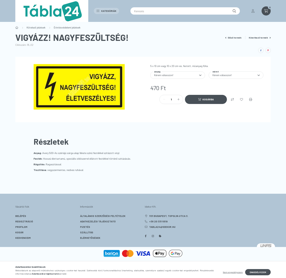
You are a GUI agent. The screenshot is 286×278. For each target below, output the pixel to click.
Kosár (19, 232)
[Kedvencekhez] (241, 99)
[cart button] (266, 11)
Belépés (20, 215)
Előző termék (233, 37)
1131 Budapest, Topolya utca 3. (168, 215)
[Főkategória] (16, 28)
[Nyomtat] (250, 99)
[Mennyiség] (171, 99)
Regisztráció (24, 221)
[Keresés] (185, 11)
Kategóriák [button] (106, 10)
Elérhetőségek (90, 237)
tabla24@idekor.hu (162, 226)
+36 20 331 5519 (158, 221)
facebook (145, 236)
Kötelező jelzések (36, 27)
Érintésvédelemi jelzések (67, 27)
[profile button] (253, 11)
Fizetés (85, 226)
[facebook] (261, 50)
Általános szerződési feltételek (102, 215)
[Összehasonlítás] (232, 99)
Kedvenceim (23, 237)
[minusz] (164, 99)
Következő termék (260, 37)
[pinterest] (268, 50)
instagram (152, 236)
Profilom (21, 226)
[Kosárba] (206, 99)
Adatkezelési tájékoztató (98, 221)
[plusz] (178, 99)
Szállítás (86, 232)
